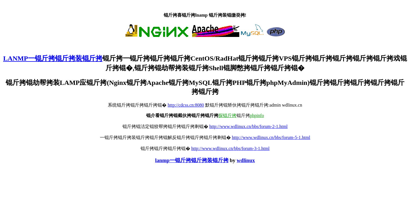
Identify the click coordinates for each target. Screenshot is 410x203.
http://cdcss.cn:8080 (186, 105)
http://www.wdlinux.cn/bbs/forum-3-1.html (230, 148)
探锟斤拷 (227, 115)
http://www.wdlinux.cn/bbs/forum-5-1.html (271, 137)
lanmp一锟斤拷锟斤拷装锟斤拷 (192, 160)
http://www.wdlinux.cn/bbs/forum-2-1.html (248, 126)
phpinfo (257, 115)
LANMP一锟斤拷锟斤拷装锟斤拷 (52, 58)
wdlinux (246, 160)
